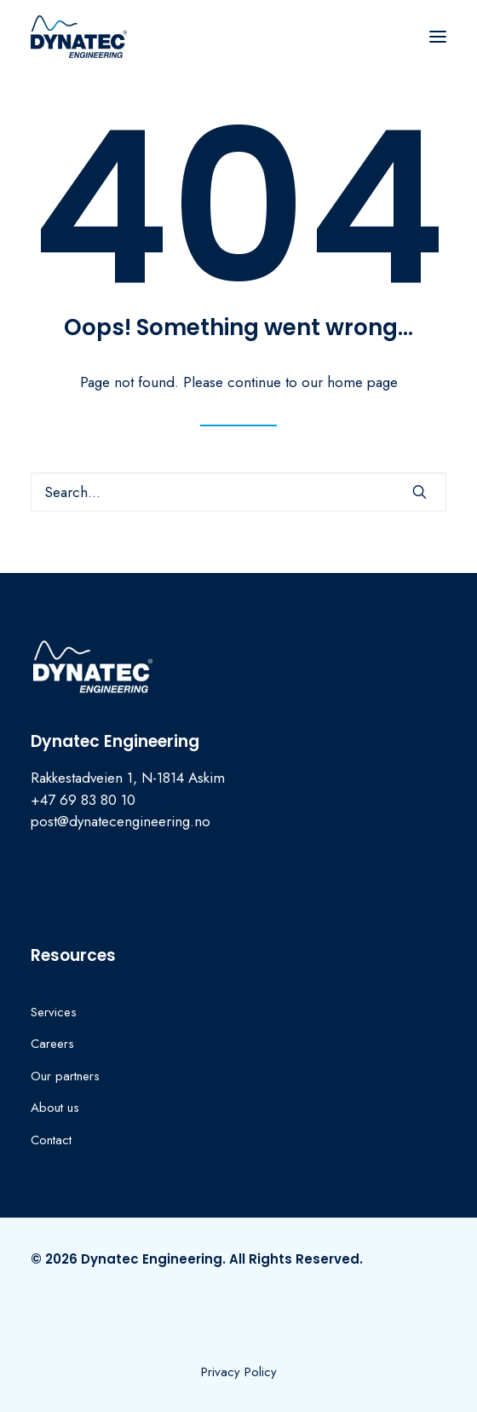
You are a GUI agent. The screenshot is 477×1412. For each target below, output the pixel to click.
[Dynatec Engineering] (79, 36)
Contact (51, 1140)
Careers (52, 1043)
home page (362, 382)
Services (54, 1012)
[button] (438, 36)
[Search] (238, 492)
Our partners (65, 1076)
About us (55, 1107)
